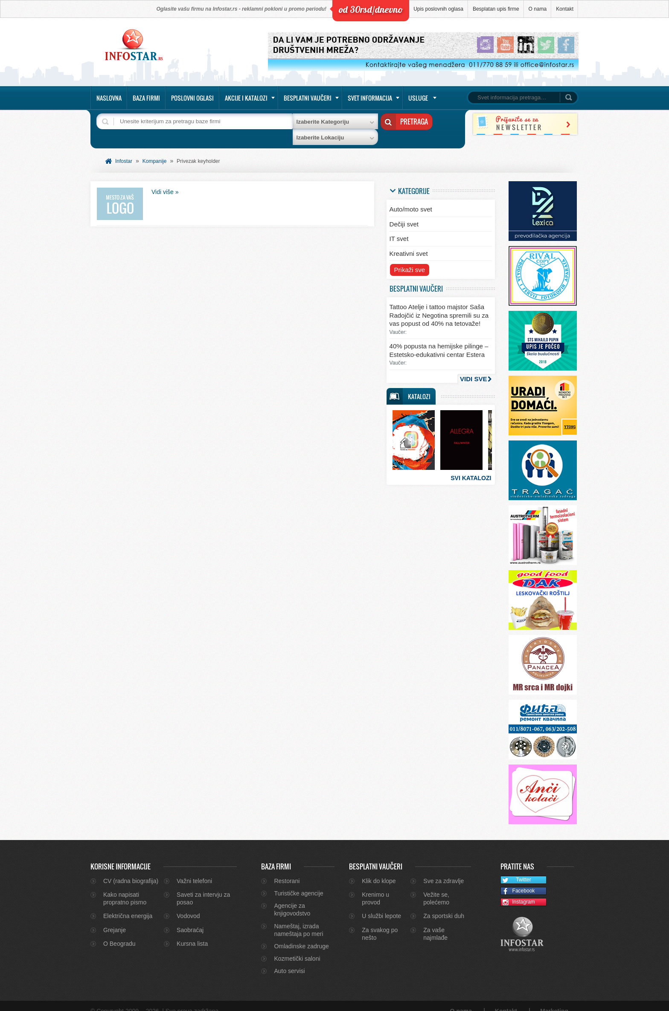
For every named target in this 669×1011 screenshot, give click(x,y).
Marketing (554, 1001)
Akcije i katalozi (246, 97)
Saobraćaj (190, 919)
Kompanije (155, 151)
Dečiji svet (404, 213)
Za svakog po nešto (380, 923)
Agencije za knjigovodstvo (292, 899)
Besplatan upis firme (496, 9)
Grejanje (114, 919)
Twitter (516, 869)
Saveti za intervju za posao (203, 888)
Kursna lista (192, 933)
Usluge (418, 97)
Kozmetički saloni (297, 947)
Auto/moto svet (411, 199)
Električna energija (127, 905)
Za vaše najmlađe (435, 923)
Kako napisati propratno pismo (124, 888)
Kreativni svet (409, 242)
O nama (538, 9)
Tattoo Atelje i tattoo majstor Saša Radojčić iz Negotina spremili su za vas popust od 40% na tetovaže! (439, 305)
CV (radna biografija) (130, 870)
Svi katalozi (471, 467)
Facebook (518, 880)
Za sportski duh (443, 905)
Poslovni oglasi (192, 97)
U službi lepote (381, 905)
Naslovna (109, 97)
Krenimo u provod (375, 888)
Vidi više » (165, 181)
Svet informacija (370, 97)
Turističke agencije (298, 882)
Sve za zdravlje (443, 870)
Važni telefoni (194, 870)
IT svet (399, 228)
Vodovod (188, 905)
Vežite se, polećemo (436, 888)
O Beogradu (119, 933)
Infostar (123, 151)
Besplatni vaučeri (308, 97)
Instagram (518, 891)
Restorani (287, 870)
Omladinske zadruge (301, 935)
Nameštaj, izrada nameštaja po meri (298, 919)
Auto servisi (289, 960)
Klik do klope (379, 870)
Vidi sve (473, 368)
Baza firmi (146, 97)
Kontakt (564, 9)
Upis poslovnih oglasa (438, 9)
